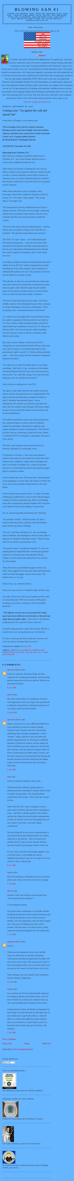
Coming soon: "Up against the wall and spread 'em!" (25, 112)
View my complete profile (37, 102)
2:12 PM (11, 769)
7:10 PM (11, 884)
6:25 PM (27, 646)
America (14, 650)
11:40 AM (12, 712)
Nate (9, 777)
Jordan (10, 989)
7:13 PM (11, 934)
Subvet (42, 55)
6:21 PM (11, 865)
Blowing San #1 (37, 9)
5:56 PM (11, 1033)
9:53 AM (11, 688)
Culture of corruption (32, 650)
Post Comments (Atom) (23, 1049)
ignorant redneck (14, 670)
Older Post (46, 1043)
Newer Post (7, 1043)
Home (26, 1043)
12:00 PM (12, 982)
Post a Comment (9, 1039)
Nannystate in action (13, 652)
